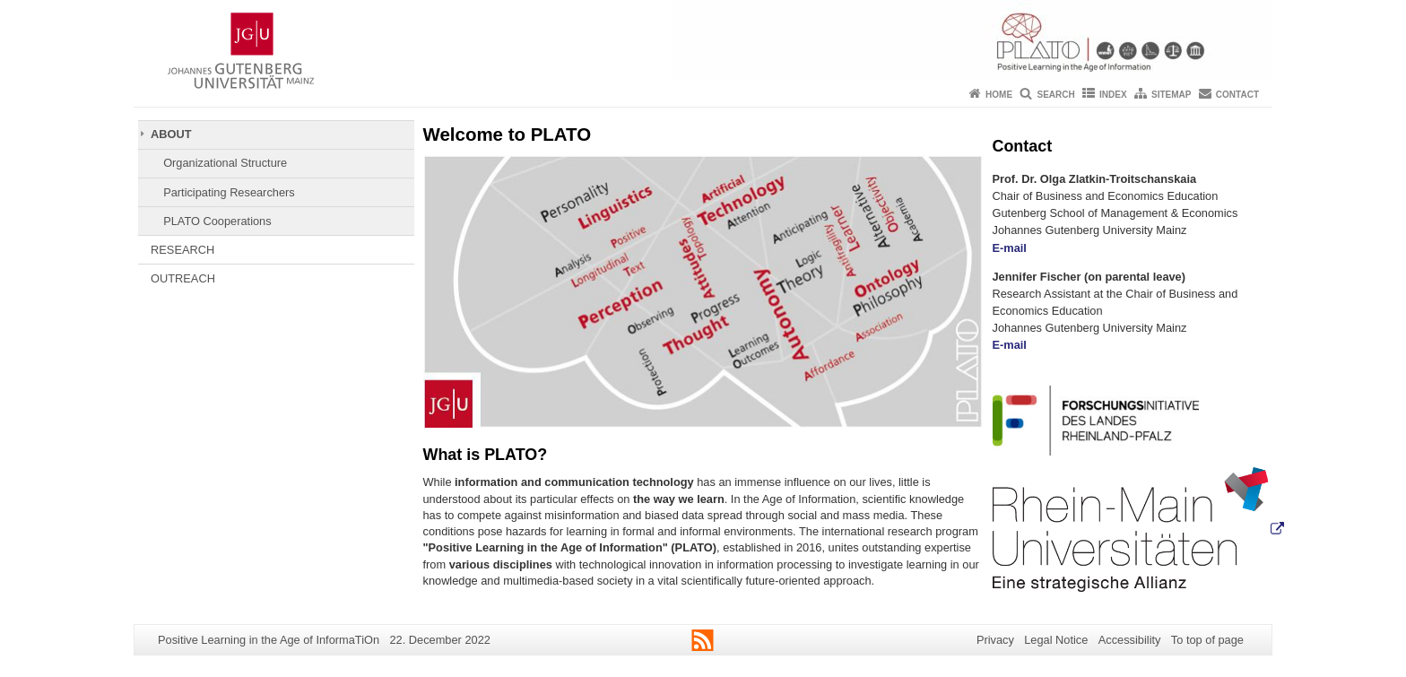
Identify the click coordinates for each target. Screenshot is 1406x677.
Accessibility (1129, 640)
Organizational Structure (225, 162)
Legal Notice (1056, 640)
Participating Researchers (229, 192)
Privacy (995, 640)
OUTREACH (183, 278)
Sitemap (1171, 95)
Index (1113, 95)
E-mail (1010, 248)
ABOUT (171, 134)
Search (1055, 95)
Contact (1237, 95)
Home (998, 95)
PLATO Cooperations (217, 221)
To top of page (1207, 640)
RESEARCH (182, 249)
